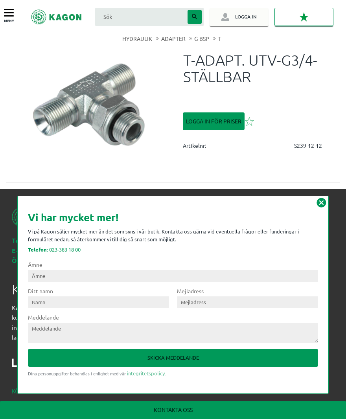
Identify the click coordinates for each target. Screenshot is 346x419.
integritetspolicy (146, 373)
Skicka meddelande (173, 357)
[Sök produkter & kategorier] (140, 16)
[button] (11, 13)
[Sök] (195, 17)
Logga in (246, 16)
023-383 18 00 (54, 249)
